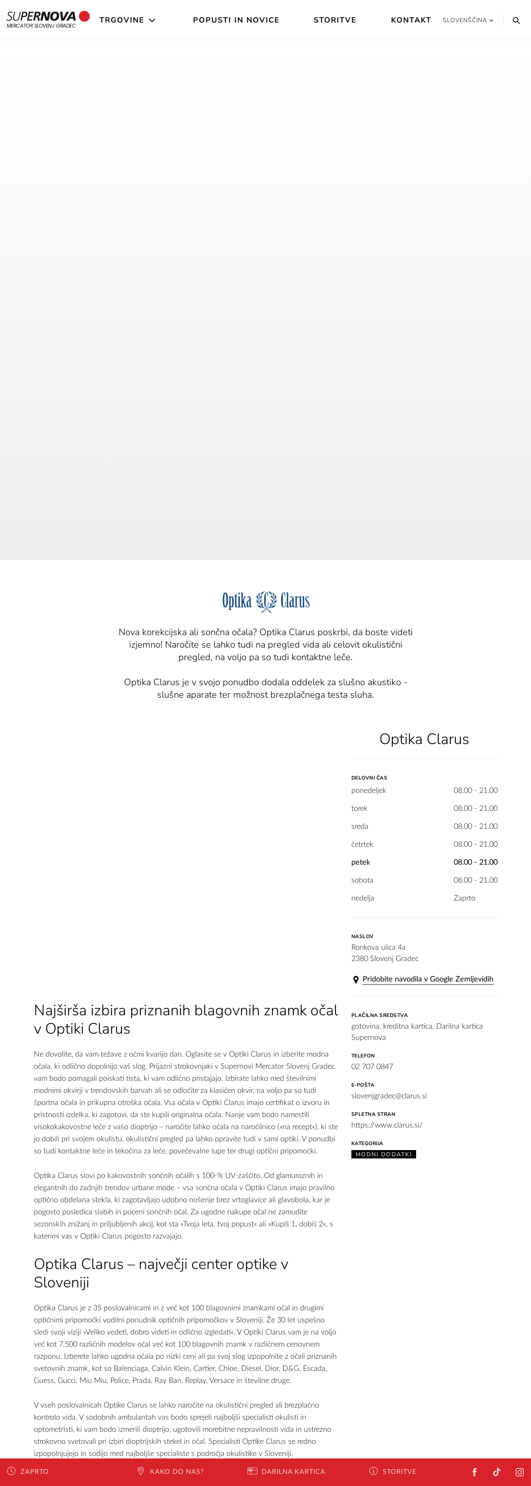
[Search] (514, 20)
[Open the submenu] (152, 20)
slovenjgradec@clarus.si (389, 1096)
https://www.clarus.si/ (387, 1125)
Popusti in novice (236, 20)
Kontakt (411, 20)
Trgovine (122, 20)
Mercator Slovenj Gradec (48, 20)
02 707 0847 (372, 1067)
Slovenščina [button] (468, 20)
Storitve (335, 20)
